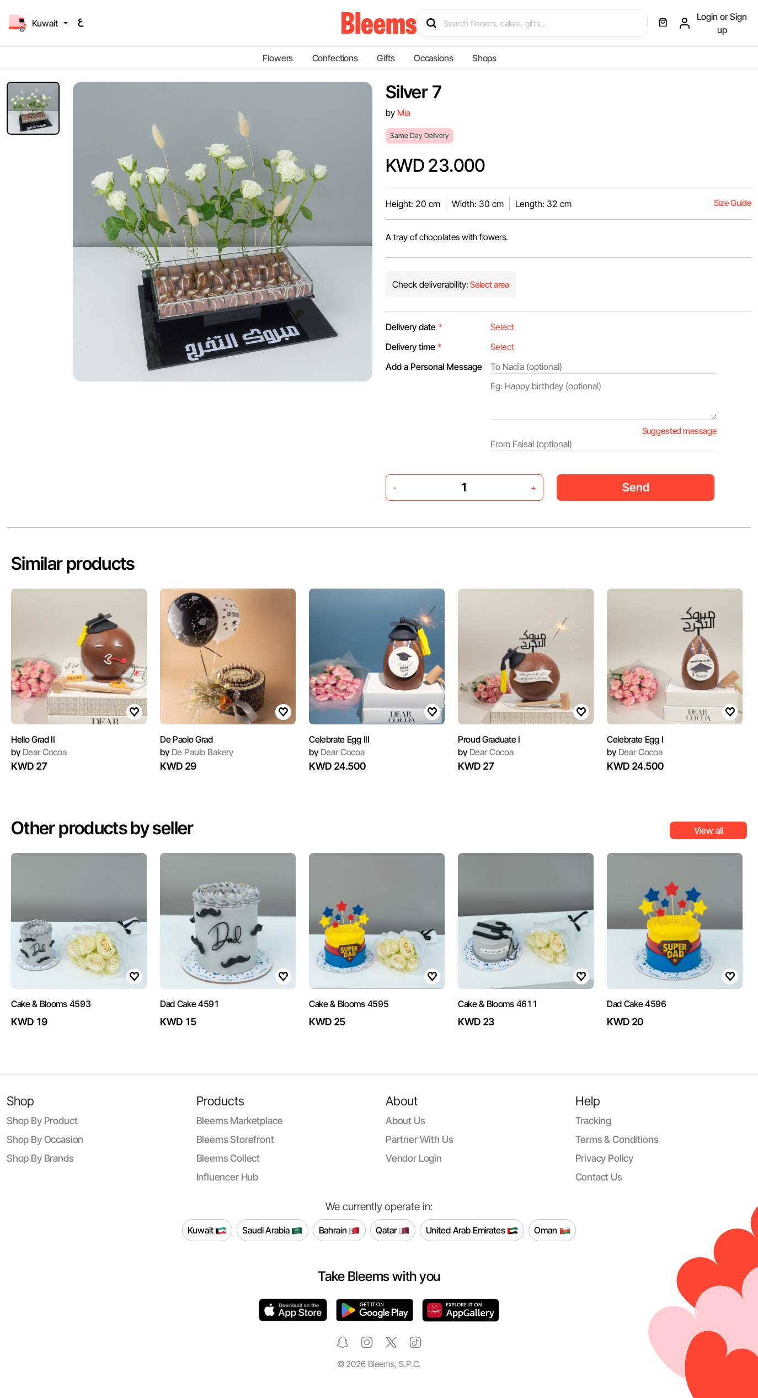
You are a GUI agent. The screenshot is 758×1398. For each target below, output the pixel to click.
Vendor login (414, 1158)
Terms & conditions (617, 1139)
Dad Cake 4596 (636, 1003)
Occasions (433, 57)
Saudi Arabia (272, 1230)
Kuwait (207, 1230)
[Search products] (537, 23)
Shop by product (42, 1120)
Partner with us (419, 1139)
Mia (403, 113)
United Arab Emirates (472, 1230)
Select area (488, 284)
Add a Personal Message (434, 366)
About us (405, 1120)
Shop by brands (40, 1158)
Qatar (392, 1230)
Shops (484, 57)
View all (708, 830)
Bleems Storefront (235, 1139)
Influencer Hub (227, 1177)
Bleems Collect (228, 1158)
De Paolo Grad (186, 739)
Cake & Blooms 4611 (497, 1003)
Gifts (385, 57)
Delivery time (414, 346)
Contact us (598, 1177)
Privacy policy (604, 1158)
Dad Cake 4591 (190, 1003)
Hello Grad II (33, 739)
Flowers (278, 57)
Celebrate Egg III (339, 739)
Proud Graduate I (489, 739)
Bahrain (339, 1230)
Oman (552, 1230)
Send (635, 487)
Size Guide (732, 203)
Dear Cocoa (39, 752)
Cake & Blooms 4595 (348, 1003)
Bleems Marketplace (239, 1120)
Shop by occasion (45, 1139)
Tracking (593, 1120)
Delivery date (414, 326)
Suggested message (679, 431)
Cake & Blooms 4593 (50, 1003)
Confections (335, 57)
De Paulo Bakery (196, 752)
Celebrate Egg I (635, 739)
